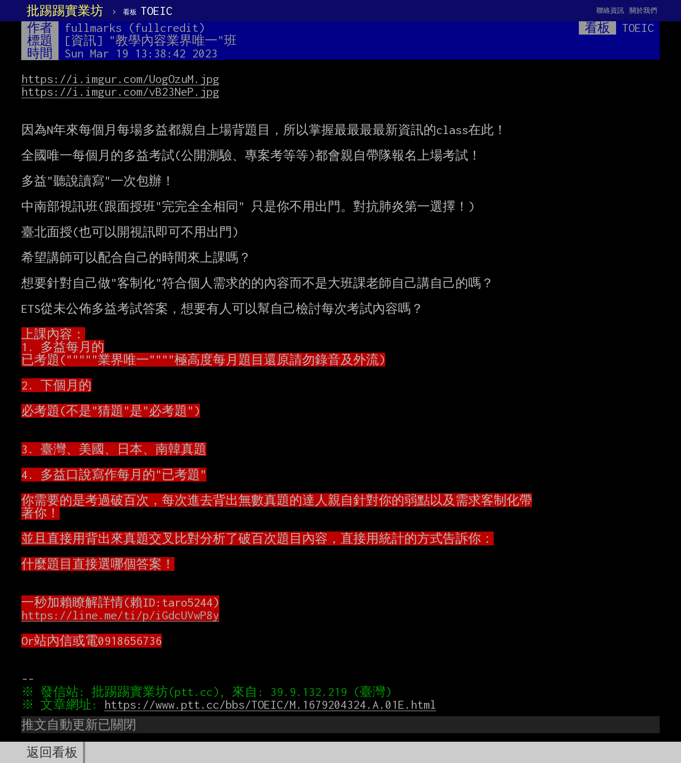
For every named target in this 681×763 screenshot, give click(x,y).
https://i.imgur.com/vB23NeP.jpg (120, 91)
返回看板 (52, 752)
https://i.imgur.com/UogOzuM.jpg (120, 79)
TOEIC (147, 11)
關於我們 (643, 10)
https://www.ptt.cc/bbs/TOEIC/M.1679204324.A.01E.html (273, 704)
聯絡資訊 (610, 10)
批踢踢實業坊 (65, 11)
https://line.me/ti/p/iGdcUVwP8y (120, 615)
